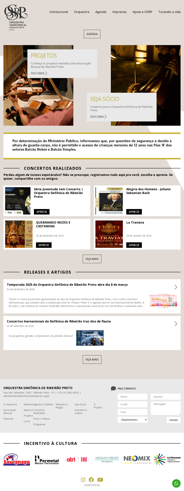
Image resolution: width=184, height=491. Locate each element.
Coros (27, 421)
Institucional (59, 12)
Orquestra (81, 12)
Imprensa (119, 12)
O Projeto (98, 406)
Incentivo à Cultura (81, 411)
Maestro (28, 404)
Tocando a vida (169, 12)
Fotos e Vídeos (41, 418)
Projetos (28, 415)
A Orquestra (10, 404)
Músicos (28, 410)
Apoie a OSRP (142, 12)
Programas (39, 424)
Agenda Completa (43, 404)
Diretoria (8, 418)
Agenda (100, 12)
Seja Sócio (80, 404)
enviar (173, 420)
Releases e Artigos (62, 406)
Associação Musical (9, 411)
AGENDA (92, 34)
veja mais (92, 259)
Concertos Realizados (39, 411)
